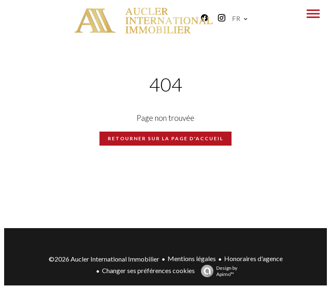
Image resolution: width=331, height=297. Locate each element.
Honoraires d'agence (253, 258)
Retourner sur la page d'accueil (165, 138)
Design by (217, 271)
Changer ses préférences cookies (148, 270)
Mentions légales (192, 258)
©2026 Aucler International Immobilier (104, 259)
